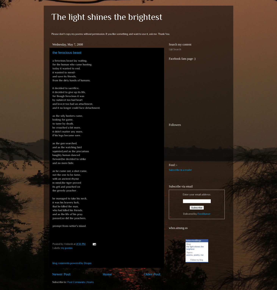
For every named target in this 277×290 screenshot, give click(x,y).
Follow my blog (196, 260)
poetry (197, 255)
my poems (67, 248)
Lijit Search (175, 49)
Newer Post (61, 274)
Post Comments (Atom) (80, 282)
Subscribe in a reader (180, 170)
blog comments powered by (72, 263)
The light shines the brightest (106, 17)
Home (107, 274)
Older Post (152, 274)
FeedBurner (203, 213)
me (202, 255)
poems (189, 255)
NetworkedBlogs (193, 240)
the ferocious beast (66, 53)
